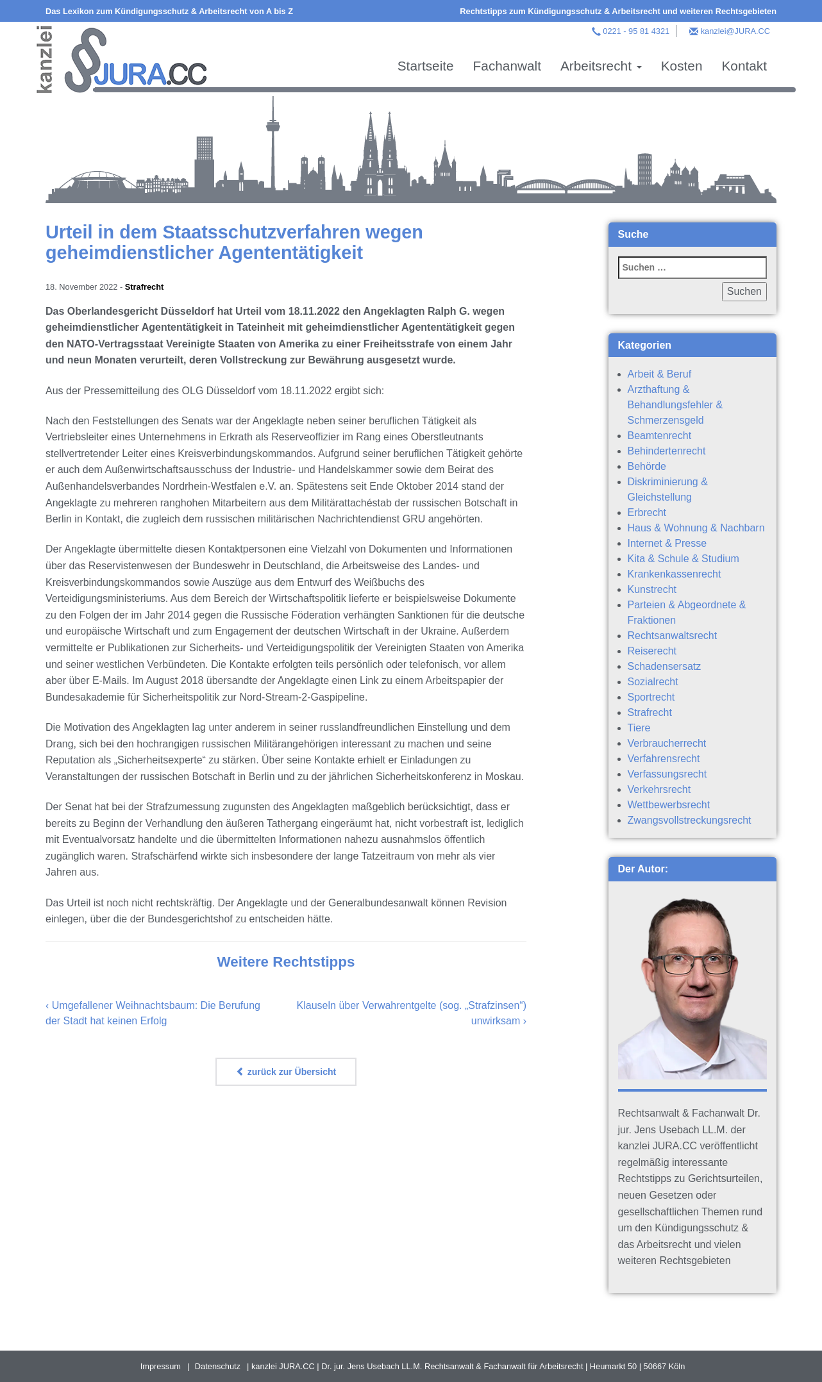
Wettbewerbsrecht (669, 804)
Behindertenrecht (667, 450)
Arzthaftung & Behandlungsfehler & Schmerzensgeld (675, 405)
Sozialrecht (653, 681)
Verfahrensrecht (664, 758)
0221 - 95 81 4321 (636, 31)
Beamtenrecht (660, 435)
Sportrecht (651, 697)
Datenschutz (217, 1366)
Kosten (682, 65)
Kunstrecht (652, 589)
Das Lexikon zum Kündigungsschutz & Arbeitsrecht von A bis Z (169, 11)
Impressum (160, 1366)
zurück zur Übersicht (286, 1072)
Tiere (639, 727)
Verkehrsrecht (659, 789)
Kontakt (744, 65)
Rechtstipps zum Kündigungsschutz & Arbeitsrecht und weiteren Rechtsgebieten (618, 11)
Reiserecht (652, 650)
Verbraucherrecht (667, 743)
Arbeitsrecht (601, 65)
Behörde (647, 466)
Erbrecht (647, 512)
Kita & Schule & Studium (683, 558)
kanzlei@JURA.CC (735, 31)
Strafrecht (144, 287)
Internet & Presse (667, 543)
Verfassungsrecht (667, 774)
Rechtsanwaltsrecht (672, 635)
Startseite (426, 65)
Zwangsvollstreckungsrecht (689, 820)
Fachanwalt (507, 65)
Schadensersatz (664, 666)
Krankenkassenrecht (674, 574)
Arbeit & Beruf (660, 374)
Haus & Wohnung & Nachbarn (696, 527)
